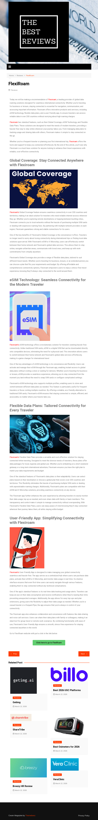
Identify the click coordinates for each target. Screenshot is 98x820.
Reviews (14, 90)
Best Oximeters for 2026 (66, 746)
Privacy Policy (84, 816)
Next (83, 654)
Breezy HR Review (22, 786)
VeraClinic (58, 779)
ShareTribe (19, 729)
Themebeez (30, 815)
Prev (15, 654)
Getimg (17, 702)
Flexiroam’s (14, 212)
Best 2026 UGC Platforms (67, 690)
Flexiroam (52, 99)
